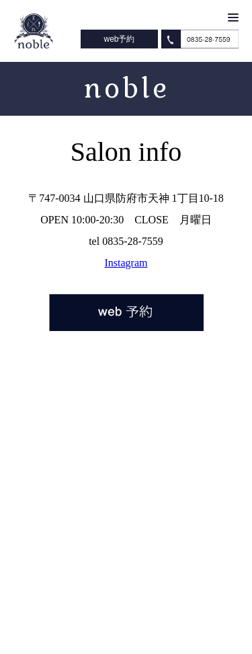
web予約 (118, 39)
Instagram (126, 262)
